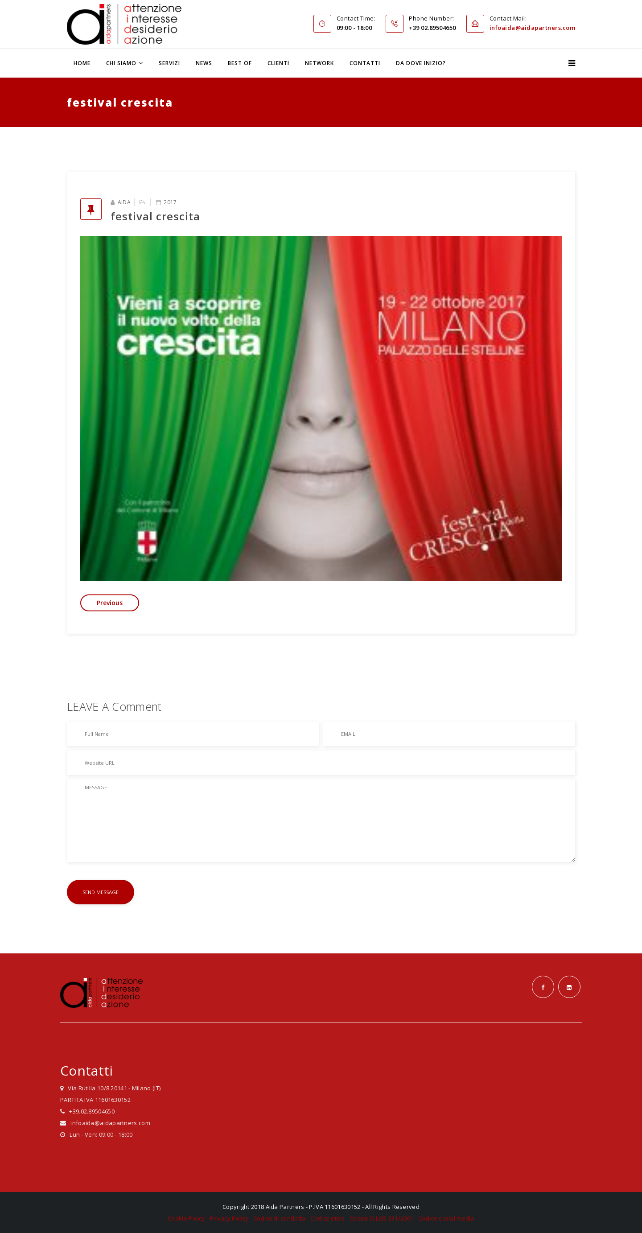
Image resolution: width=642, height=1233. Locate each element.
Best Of (240, 63)
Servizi (169, 63)
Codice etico (327, 1218)
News (204, 63)
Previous (110, 602)
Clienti (278, 63)
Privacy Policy (229, 1218)
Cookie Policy (186, 1218)
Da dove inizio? (421, 63)
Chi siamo (121, 63)
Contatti (365, 63)
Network (319, 63)
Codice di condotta (279, 1218)
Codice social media (446, 1218)
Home (82, 63)
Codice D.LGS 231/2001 (381, 1218)
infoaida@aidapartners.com (533, 28)
